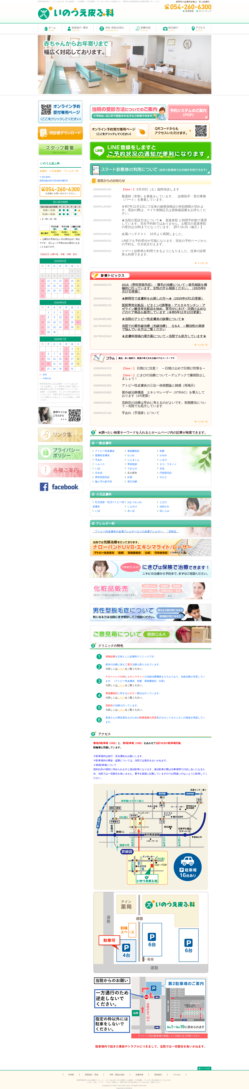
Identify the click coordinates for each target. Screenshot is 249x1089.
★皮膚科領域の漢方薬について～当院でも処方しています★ (164, 336)
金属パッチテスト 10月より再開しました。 (153, 234)
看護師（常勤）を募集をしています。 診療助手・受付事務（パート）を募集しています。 (164, 198)
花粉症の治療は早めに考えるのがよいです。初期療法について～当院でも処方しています (164, 404)
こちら (121, 668)
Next (244, 64)
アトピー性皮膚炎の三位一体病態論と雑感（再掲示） (159, 385)
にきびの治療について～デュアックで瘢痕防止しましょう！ (163, 377)
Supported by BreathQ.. (124, 1088)
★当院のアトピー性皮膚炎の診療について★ (153, 319)
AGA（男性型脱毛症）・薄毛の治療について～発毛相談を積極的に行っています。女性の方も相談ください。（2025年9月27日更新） (164, 288)
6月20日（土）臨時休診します (158, 189)
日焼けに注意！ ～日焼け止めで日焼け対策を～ (171, 368)
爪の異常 (132, 472)
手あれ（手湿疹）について (140, 413)
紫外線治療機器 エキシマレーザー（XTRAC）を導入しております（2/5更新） (163, 394)
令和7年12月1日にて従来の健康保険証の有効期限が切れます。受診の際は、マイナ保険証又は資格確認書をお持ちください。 (164, 210)
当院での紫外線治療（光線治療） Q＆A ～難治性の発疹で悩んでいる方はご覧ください (163, 327)
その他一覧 (202, 263)
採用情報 (189, 11)
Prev (4, 64)
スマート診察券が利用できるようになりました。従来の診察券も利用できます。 (164, 252)
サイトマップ (205, 11)
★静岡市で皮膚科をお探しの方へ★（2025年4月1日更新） (163, 298)
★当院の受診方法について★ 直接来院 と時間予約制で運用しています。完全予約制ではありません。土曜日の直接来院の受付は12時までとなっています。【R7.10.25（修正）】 (164, 224)
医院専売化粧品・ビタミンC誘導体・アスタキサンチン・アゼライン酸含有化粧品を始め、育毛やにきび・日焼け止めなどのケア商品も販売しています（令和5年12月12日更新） (164, 309)
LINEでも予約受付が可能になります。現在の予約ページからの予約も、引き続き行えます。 (164, 242)
